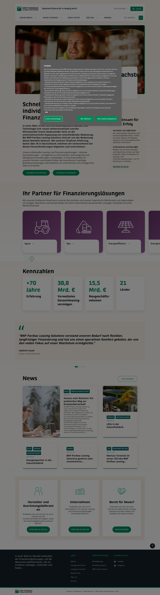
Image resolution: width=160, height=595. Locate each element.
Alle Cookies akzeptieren (107, 119)
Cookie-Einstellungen (53, 119)
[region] (81, 93)
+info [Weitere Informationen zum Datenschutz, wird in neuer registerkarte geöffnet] (46, 112)
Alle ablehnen (86, 119)
